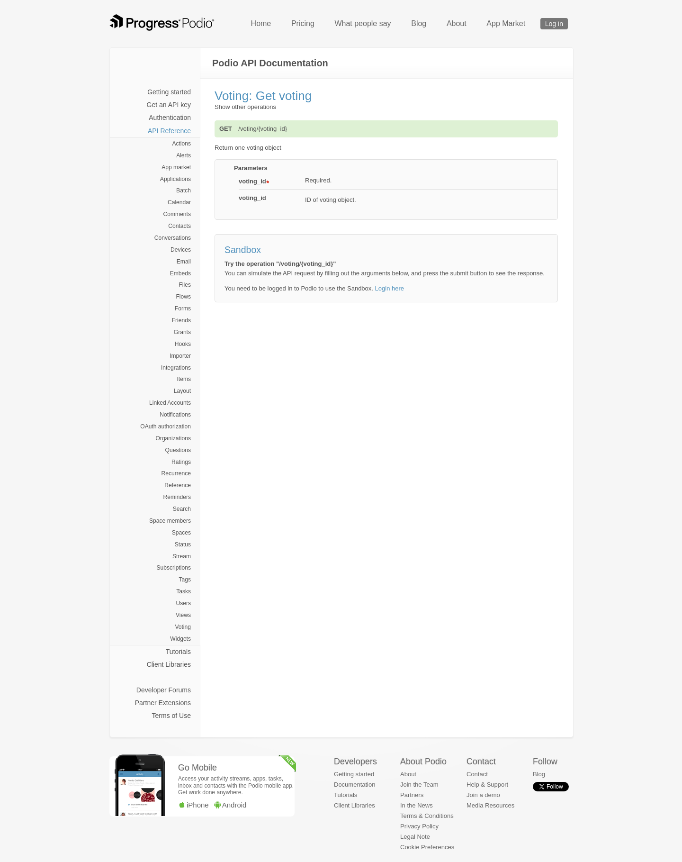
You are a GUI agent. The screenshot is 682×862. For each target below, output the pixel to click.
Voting (183, 627)
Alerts (183, 155)
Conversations (172, 238)
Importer (180, 356)
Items (184, 379)
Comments (177, 214)
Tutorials (178, 651)
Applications (175, 179)
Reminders (177, 497)
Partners (411, 794)
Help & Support (487, 784)
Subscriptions (173, 567)
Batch (183, 190)
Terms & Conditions (427, 815)
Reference (177, 485)
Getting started (169, 92)
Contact (477, 774)
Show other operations (245, 106)
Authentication (170, 117)
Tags (185, 579)
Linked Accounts (170, 402)
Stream (181, 556)
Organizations (173, 438)
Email (184, 261)
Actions (181, 143)
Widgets (180, 638)
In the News (416, 805)
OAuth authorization (165, 426)
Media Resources (490, 805)
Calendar (179, 202)
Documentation (354, 784)
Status (183, 544)
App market (176, 167)
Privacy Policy (419, 826)
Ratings (181, 462)
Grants (182, 332)
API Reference (169, 131)
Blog (418, 23)
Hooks (183, 344)
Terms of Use (171, 715)
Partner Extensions (163, 703)
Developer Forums (163, 690)
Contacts (179, 226)
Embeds (180, 273)
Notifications (175, 414)
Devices (180, 249)
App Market (505, 23)
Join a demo (483, 794)
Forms (183, 308)
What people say (362, 23)
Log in (554, 23)
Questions (178, 450)
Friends (181, 320)
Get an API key (169, 105)
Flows (183, 296)
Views (183, 615)
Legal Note (415, 836)
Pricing (302, 23)
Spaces (181, 532)
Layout (182, 391)
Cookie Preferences (427, 847)
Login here (389, 288)
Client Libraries (169, 664)
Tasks (183, 591)
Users (183, 603)
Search (182, 509)
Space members (170, 520)
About (457, 23)
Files (185, 284)
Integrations (176, 367)
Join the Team (419, 784)
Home (261, 23)
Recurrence (176, 473)
